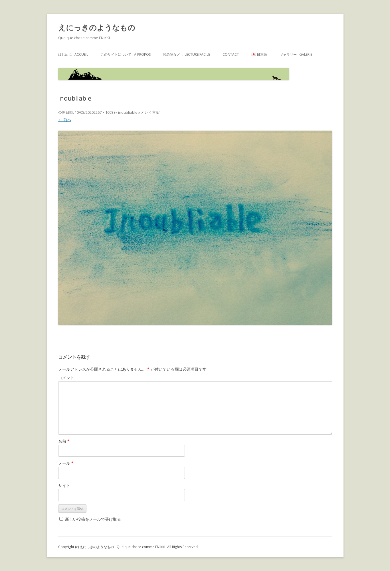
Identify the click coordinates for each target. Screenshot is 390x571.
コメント (66, 377)
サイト (64, 485)
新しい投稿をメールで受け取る (93, 519)
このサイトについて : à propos (126, 54)
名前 (64, 441)
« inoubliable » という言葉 (137, 112)
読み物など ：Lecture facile (186, 54)
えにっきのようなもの (96, 27)
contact (231, 54)
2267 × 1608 (103, 112)
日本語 (259, 54)
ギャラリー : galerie (296, 54)
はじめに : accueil (73, 54)
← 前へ (64, 119)
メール (66, 463)
